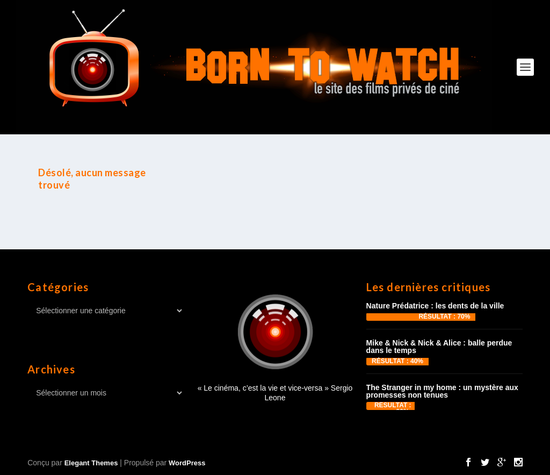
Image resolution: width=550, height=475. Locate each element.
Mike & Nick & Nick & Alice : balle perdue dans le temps (439, 347)
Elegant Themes (91, 463)
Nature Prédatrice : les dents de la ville (435, 305)
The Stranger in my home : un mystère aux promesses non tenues (442, 391)
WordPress (187, 463)
